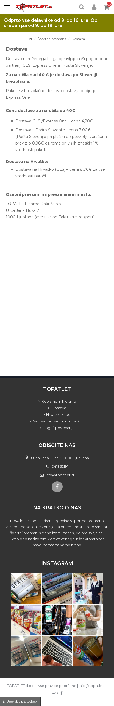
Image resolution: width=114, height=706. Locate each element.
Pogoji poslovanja (58, 428)
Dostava (78, 39)
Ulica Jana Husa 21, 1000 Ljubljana (60, 458)
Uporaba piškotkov (21, 701)
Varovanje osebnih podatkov (58, 421)
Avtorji (57, 693)
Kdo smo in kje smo (58, 401)
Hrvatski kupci (58, 414)
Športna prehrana (52, 39)
